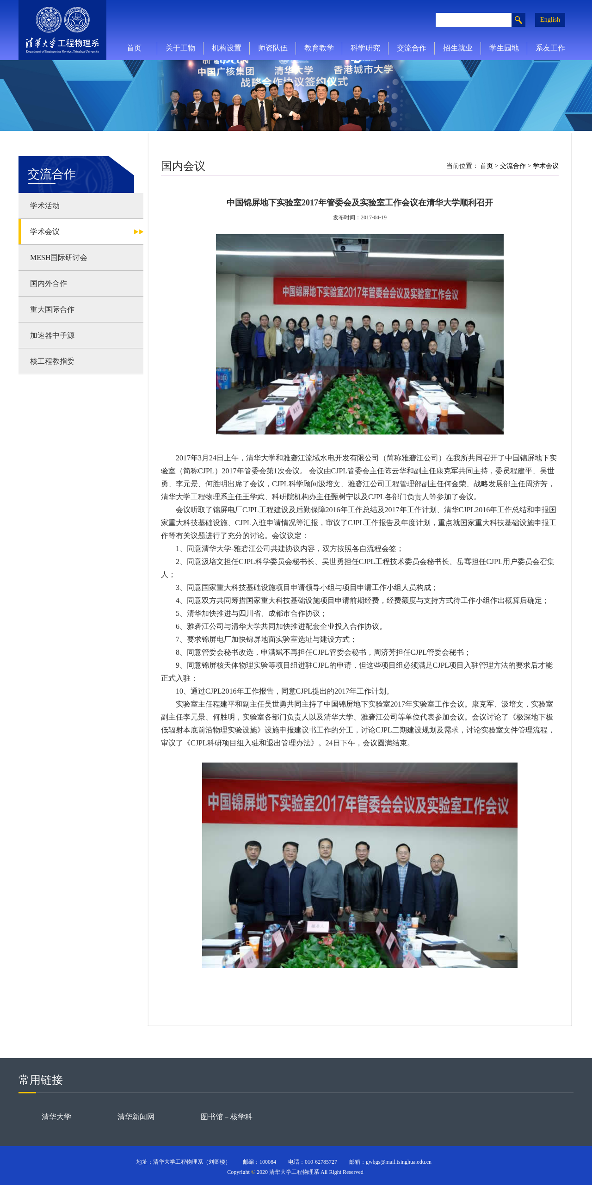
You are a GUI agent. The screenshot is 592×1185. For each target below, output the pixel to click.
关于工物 (180, 48)
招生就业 (458, 48)
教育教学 (319, 48)
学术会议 (546, 165)
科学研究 (365, 48)
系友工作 (550, 48)
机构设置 (226, 48)
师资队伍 (273, 48)
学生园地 (504, 48)
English (550, 19)
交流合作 (411, 48)
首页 (134, 48)
